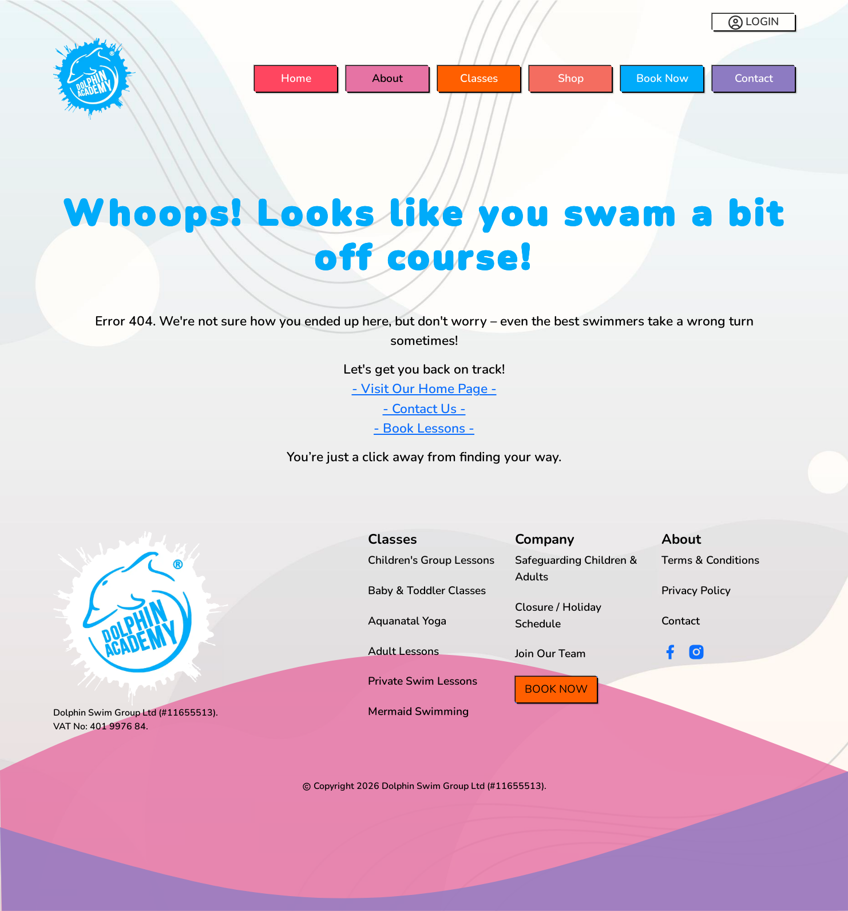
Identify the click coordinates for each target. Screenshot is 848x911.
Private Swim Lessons (422, 681)
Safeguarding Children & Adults (576, 568)
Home (296, 78)
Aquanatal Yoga (407, 621)
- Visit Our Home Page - (424, 389)
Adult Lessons (403, 651)
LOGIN (753, 22)
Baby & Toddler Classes (427, 590)
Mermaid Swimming (418, 711)
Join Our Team (550, 653)
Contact (754, 78)
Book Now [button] (556, 689)
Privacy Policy (696, 590)
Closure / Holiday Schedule (558, 615)
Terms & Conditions (710, 560)
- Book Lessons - (424, 428)
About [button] (387, 78)
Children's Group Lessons (431, 560)
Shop (571, 78)
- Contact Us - (424, 409)
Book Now (662, 78)
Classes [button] (479, 78)
